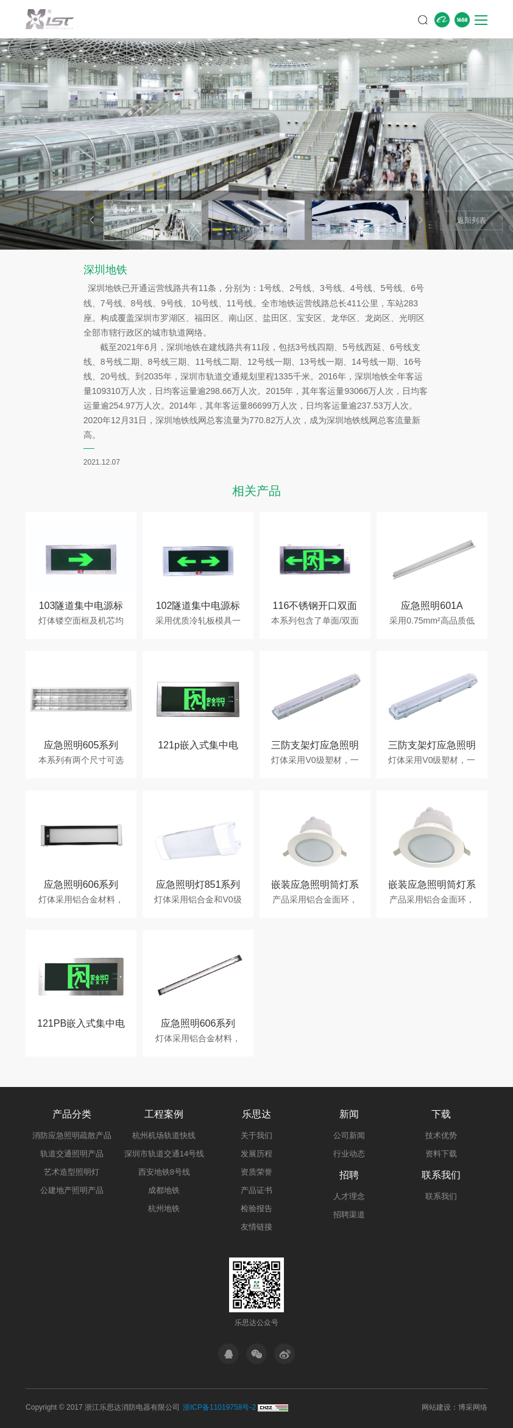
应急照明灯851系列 (198, 884)
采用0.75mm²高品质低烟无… (431, 621)
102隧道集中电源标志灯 (198, 607)
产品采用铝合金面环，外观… (315, 900)
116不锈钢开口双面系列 (315, 607)
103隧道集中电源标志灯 (81, 607)
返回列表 (471, 220)
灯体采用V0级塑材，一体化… (314, 760)
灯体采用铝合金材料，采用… (81, 900)
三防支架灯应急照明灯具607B (432, 747)
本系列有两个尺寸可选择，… (81, 760)
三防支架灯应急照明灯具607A (315, 747)
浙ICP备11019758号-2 (219, 1407)
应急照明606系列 (81, 884)
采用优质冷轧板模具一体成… (198, 621)
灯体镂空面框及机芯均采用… (81, 621)
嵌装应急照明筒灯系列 (315, 886)
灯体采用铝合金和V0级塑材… (197, 900)
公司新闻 (349, 1135)
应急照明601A (431, 605)
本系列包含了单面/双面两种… (315, 621)
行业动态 (349, 1153)
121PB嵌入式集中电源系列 (81, 1025)
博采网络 (472, 1407)
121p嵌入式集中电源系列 (198, 747)
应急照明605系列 (81, 745)
